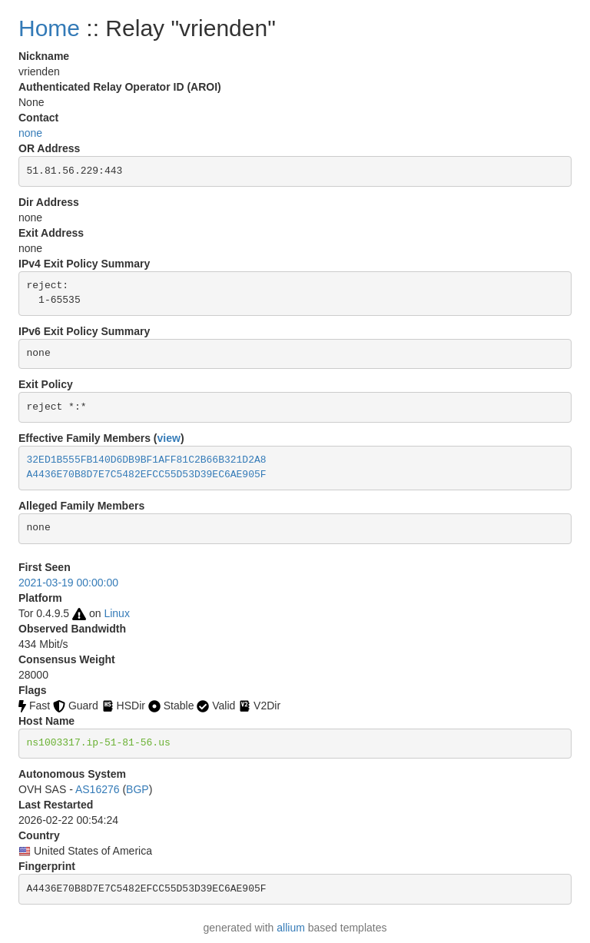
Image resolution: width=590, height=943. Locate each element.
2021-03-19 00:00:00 (68, 582)
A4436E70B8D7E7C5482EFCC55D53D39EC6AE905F (147, 474)
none (30, 133)
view (169, 438)
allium (291, 927)
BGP (137, 789)
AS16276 (97, 789)
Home (49, 28)
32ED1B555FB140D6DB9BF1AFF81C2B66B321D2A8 (147, 460)
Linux (116, 613)
